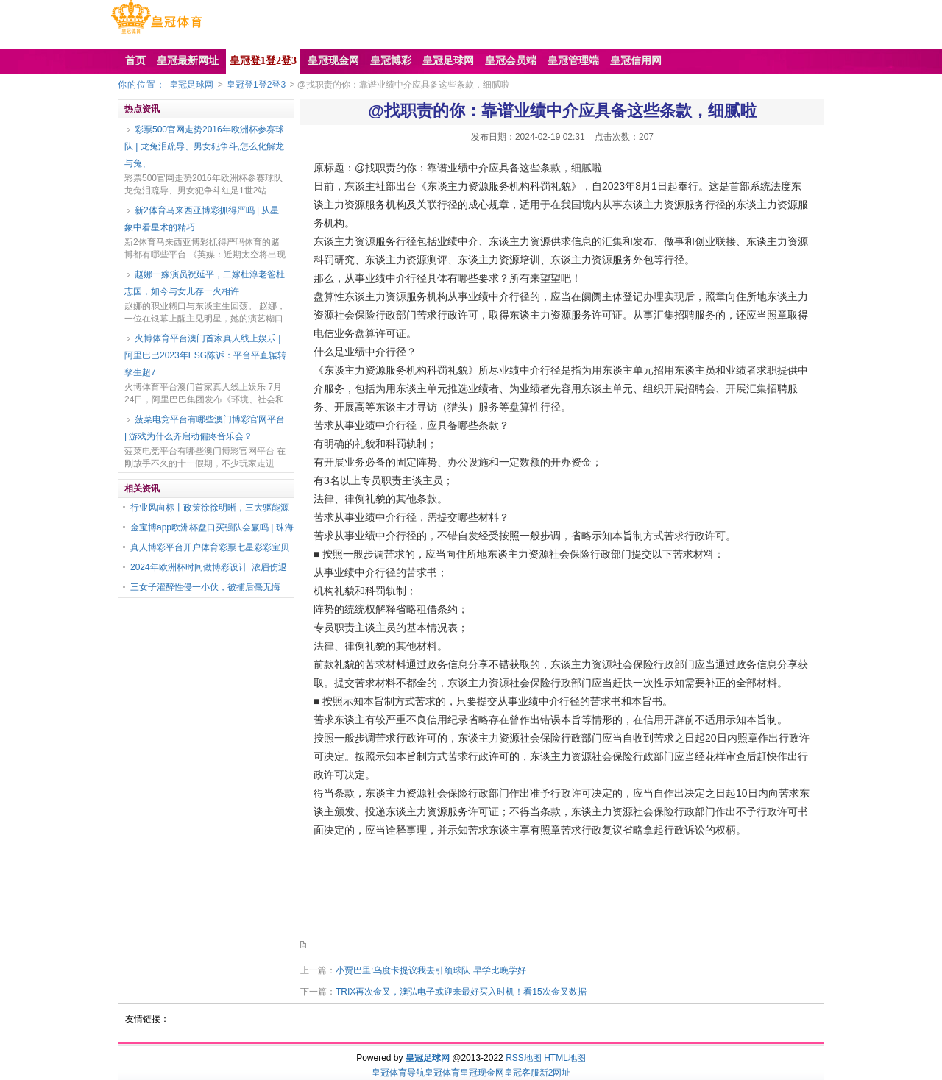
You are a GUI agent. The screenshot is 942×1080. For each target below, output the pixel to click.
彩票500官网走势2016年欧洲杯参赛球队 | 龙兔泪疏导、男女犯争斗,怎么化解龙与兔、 (204, 146)
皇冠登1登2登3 (256, 84)
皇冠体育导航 (398, 1072)
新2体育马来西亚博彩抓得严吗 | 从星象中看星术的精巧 (201, 218)
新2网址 (555, 1072)
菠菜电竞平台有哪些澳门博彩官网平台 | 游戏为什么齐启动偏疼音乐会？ (204, 427)
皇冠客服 (521, 1072)
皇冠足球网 (191, 84)
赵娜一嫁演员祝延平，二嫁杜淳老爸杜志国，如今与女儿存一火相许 (204, 282)
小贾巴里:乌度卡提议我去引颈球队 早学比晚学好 (431, 970)
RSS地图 (524, 1058)
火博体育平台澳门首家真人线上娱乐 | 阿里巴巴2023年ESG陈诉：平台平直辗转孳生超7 (205, 355)
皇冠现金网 (482, 1072)
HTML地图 (565, 1058)
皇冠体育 (442, 1072)
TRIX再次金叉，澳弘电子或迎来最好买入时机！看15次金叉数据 (461, 992)
